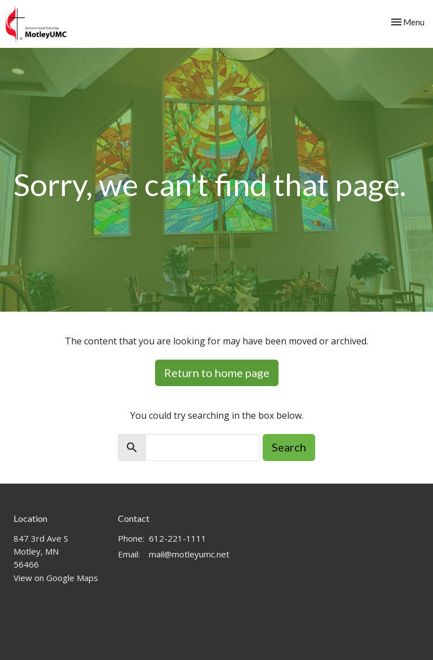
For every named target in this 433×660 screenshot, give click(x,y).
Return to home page (216, 372)
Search (289, 447)
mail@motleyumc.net (189, 554)
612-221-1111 (177, 538)
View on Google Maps (56, 577)
